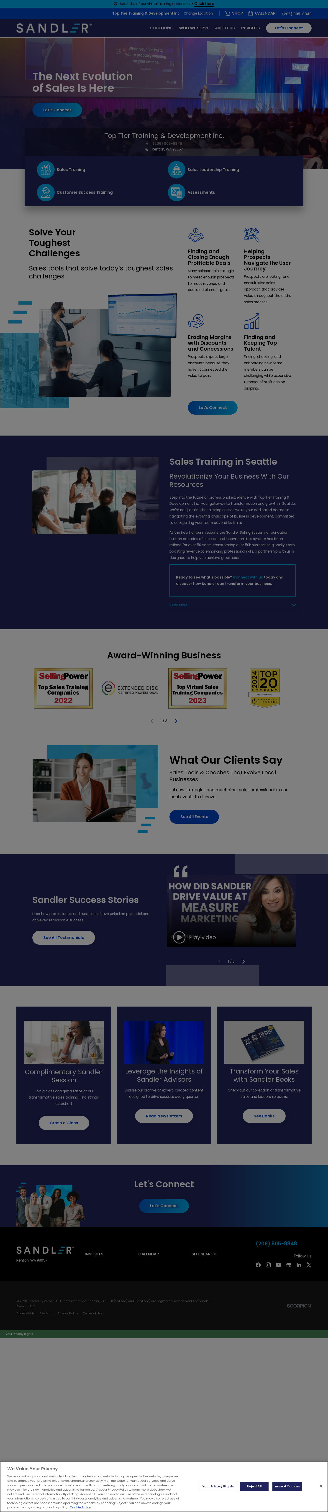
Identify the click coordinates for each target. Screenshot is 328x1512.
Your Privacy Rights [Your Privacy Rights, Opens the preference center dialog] (218, 1486)
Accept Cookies (287, 1486)
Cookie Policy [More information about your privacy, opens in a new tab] (80, 1507)
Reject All (254, 1486)
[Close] (321, 1486)
